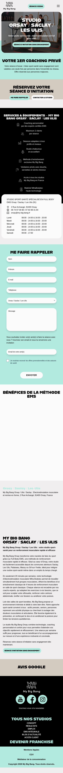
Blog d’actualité (31, 735)
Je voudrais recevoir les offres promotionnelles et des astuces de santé (33, 362)
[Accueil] (9, 6)
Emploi (31, 729)
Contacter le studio (42, 98)
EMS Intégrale (31, 732)
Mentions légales (31, 750)
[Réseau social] (20, 699)
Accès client (31, 737)
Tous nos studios (31, 719)
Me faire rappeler (19, 98)
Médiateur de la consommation (31, 759)
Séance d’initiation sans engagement (31, 45)
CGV (31, 755)
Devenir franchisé (31, 742)
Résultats (31, 726)
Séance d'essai (36, 6)
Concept (31, 723)
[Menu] (58, 6)
